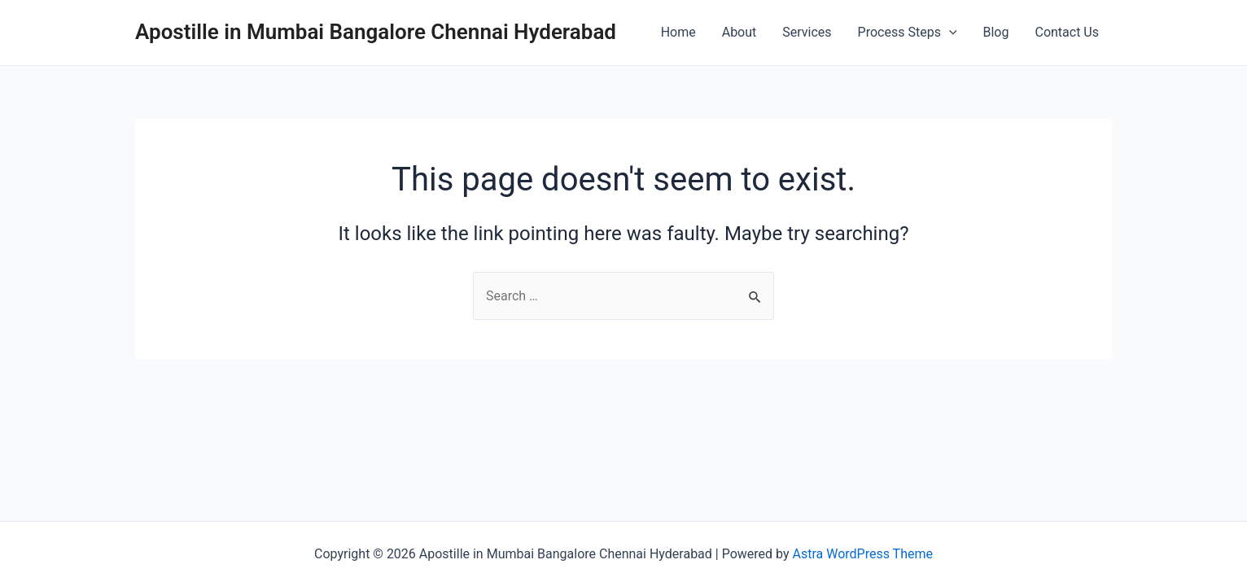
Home (678, 32)
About (739, 32)
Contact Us (1067, 32)
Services (806, 32)
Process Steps (907, 32)
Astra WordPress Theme (863, 554)
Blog (996, 32)
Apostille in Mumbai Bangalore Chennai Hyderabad (375, 32)
